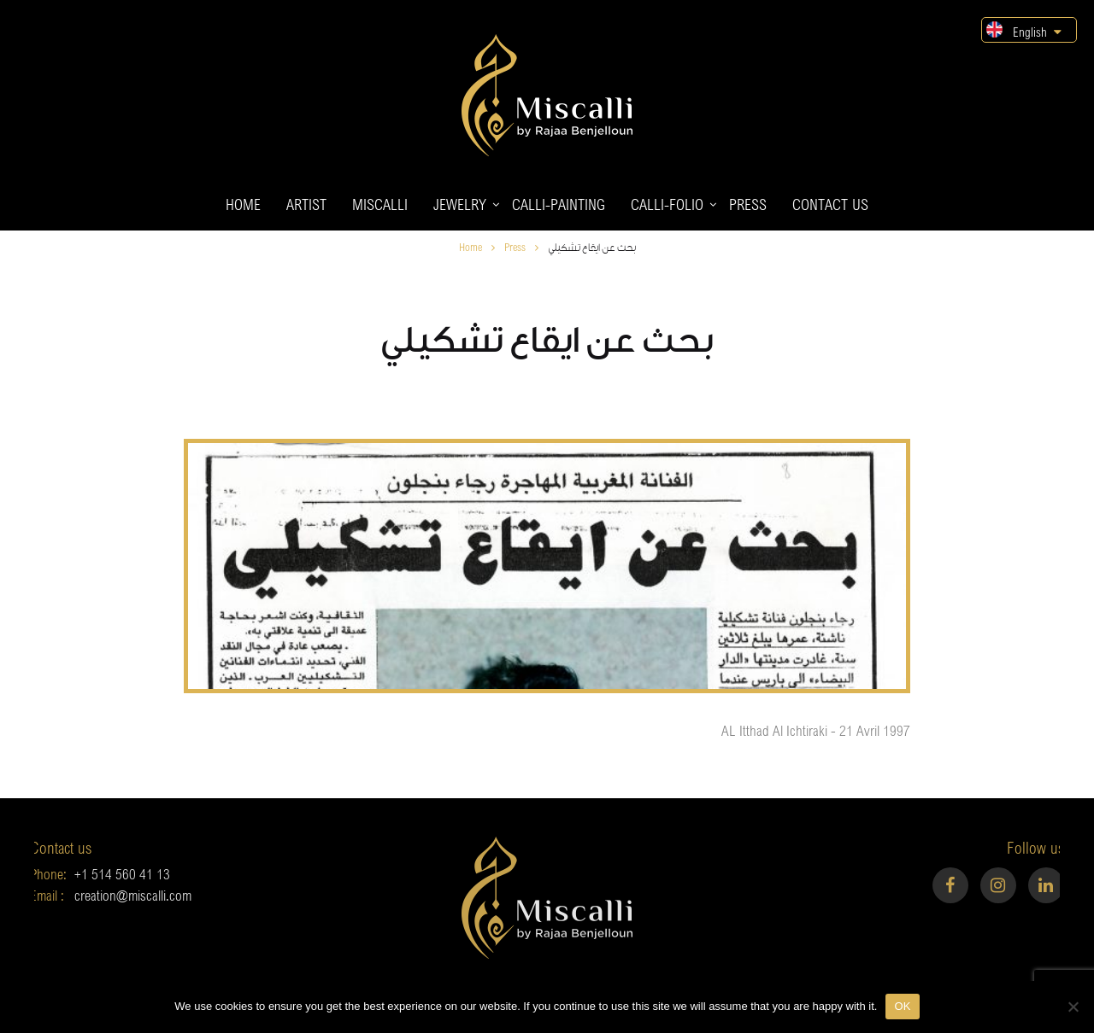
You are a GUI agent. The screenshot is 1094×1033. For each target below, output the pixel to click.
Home (243, 204)
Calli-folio (667, 204)
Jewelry (459, 204)
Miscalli (380, 204)
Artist (306, 204)
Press (748, 204)
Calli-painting (558, 204)
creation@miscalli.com (113, 895)
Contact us (830, 204)
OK (902, 1006)
